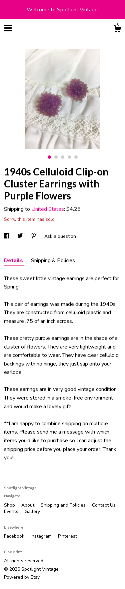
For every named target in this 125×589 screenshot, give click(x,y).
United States (47, 209)
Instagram (42, 536)
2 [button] (56, 157)
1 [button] (49, 157)
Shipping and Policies (64, 505)
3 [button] (62, 157)
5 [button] (76, 157)
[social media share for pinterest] (34, 236)
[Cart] (117, 30)
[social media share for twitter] (20, 236)
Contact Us (104, 505)
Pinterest (67, 536)
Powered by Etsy (22, 577)
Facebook (15, 536)
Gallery (32, 511)
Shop (10, 505)
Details (14, 260)
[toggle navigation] (8, 28)
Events (12, 511)
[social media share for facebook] (7, 236)
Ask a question (60, 236)
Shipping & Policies (53, 260)
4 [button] (69, 157)
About (28, 505)
